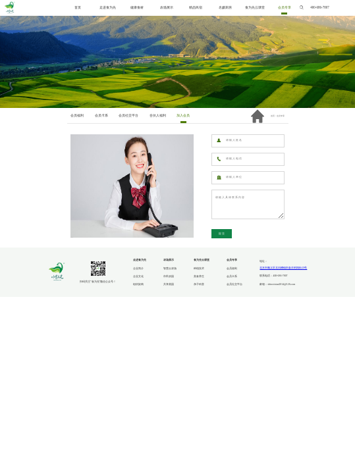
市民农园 (168, 276)
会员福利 (232, 268)
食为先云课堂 (255, 7)
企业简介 (138, 268)
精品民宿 (195, 7)
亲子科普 (199, 284)
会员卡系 (232, 276)
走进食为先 (107, 7)
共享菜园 (168, 284)
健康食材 (137, 7)
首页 (77, 7)
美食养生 (199, 276)
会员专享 (284, 7)
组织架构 (138, 284)
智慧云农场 (170, 268)
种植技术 (199, 268)
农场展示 (166, 7)
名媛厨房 (225, 7)
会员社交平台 (234, 284)
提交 (222, 233)
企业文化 (138, 276)
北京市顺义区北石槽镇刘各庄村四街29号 (283, 268)
